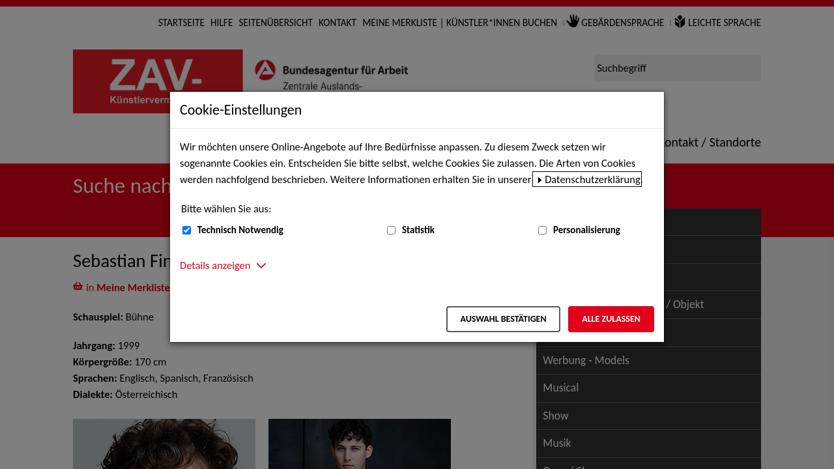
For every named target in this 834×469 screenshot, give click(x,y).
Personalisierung (586, 230)
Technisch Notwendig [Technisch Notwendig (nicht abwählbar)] (240, 230)
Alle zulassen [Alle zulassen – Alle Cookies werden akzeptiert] (611, 318)
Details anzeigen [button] (215, 265)
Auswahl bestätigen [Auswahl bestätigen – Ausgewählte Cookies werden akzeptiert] (503, 318)
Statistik (418, 230)
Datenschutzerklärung (592, 179)
